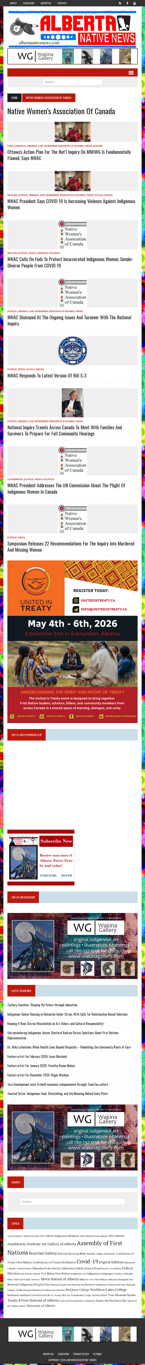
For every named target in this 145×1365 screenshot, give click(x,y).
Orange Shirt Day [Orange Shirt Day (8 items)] (62, 1296)
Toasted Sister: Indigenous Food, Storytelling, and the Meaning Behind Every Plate (57, 1094)
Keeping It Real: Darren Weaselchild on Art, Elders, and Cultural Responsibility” (55, 1024)
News (88, 145)
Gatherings (15, 479)
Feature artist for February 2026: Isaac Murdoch (37, 1057)
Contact (62, 3)
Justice (22, 195)
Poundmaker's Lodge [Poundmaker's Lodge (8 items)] (81, 1296)
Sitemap (97, 1355)
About (13, 3)
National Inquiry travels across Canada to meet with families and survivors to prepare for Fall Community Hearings (64, 430)
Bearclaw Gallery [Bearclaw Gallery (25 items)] (43, 1254)
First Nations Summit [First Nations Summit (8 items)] (30, 1275)
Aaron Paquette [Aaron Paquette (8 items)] (14, 1237)
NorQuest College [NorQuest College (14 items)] (77, 1291)
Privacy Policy (81, 1355)
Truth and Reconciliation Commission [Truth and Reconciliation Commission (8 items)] (77, 1302)
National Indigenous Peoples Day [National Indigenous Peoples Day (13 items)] (28, 1285)
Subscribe (29, 3)
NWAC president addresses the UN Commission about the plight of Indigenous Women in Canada (66, 488)
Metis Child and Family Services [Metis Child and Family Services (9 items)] (23, 1280)
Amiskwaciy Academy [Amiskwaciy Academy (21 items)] (23, 1245)
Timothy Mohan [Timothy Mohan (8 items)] (99, 1296)
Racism (97, 145)
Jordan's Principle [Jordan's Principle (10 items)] (123, 1274)
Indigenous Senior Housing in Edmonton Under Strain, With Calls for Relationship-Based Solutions (67, 1015)
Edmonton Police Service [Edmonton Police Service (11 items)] (46, 1269)
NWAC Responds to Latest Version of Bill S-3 (46, 375)
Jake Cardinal (16, 145)
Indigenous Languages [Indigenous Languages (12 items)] (99, 1275)
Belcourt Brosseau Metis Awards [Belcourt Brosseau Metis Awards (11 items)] (76, 1255)
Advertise (46, 3)
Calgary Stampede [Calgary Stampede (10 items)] (105, 1254)
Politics (54, 253)
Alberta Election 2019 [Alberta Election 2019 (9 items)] (33, 1237)
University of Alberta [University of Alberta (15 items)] (40, 1307)
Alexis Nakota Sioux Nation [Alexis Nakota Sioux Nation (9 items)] (93, 1237)
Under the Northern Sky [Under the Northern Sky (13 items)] (111, 1302)
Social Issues (103, 195)
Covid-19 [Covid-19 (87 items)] (87, 1262)
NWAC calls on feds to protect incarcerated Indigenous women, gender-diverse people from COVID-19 (70, 262)
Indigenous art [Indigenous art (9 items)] (77, 1274)
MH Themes (91, 1361)
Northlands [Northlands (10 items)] (13, 1296)
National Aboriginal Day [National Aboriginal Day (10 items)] (120, 1280)
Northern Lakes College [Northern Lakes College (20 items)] (108, 1291)
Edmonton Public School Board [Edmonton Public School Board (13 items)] (81, 1269)
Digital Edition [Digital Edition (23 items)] (111, 1263)
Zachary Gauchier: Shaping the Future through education (42, 1005)
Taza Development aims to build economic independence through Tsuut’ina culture (57, 1085)
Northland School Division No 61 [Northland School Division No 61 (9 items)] (36, 1296)
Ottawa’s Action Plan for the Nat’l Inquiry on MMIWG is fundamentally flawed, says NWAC (69, 155)
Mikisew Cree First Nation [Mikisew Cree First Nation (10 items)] (93, 1280)
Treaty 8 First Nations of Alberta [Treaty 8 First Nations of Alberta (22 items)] (32, 1301)
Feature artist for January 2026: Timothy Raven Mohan (41, 1066)
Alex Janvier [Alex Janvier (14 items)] (116, 1237)
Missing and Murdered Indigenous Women (55, 145)
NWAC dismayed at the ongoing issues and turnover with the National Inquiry (69, 320)
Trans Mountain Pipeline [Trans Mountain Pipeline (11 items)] (122, 1296)
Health (12, 195)
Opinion (42, 253)
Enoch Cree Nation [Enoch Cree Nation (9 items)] (111, 1269)
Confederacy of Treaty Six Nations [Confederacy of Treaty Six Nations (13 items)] (54, 1263)
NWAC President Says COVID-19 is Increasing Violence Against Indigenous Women (71, 204)
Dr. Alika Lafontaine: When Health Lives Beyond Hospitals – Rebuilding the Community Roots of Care (68, 1048)
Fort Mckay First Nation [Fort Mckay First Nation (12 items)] (55, 1275)
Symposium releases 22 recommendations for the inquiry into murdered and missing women (70, 546)
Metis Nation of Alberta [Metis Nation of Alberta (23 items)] (59, 1280)
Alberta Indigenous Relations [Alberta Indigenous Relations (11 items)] (62, 1237)
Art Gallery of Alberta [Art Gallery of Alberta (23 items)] (58, 1245)
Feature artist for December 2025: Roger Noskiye (37, 1076)
